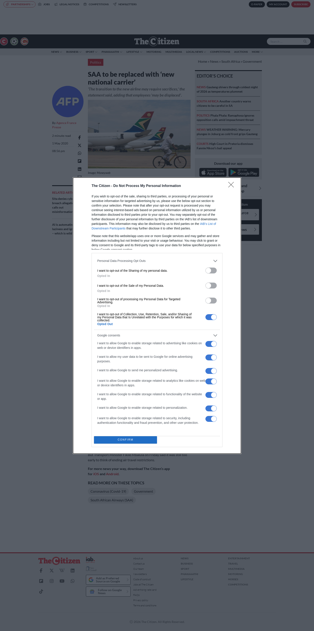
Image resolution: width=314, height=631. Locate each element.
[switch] (211, 270)
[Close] (232, 186)
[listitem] (157, 261)
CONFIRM (125, 439)
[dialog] (157, 316)
